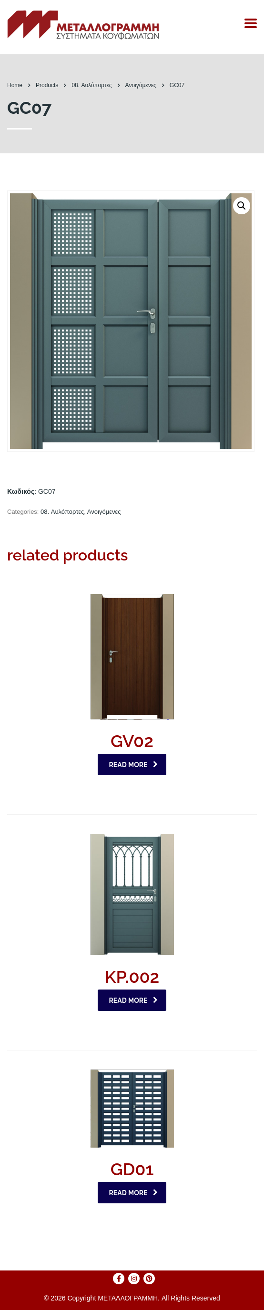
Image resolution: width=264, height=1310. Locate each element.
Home (14, 85)
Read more (133, 765)
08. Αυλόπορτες (62, 511)
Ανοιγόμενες (104, 511)
